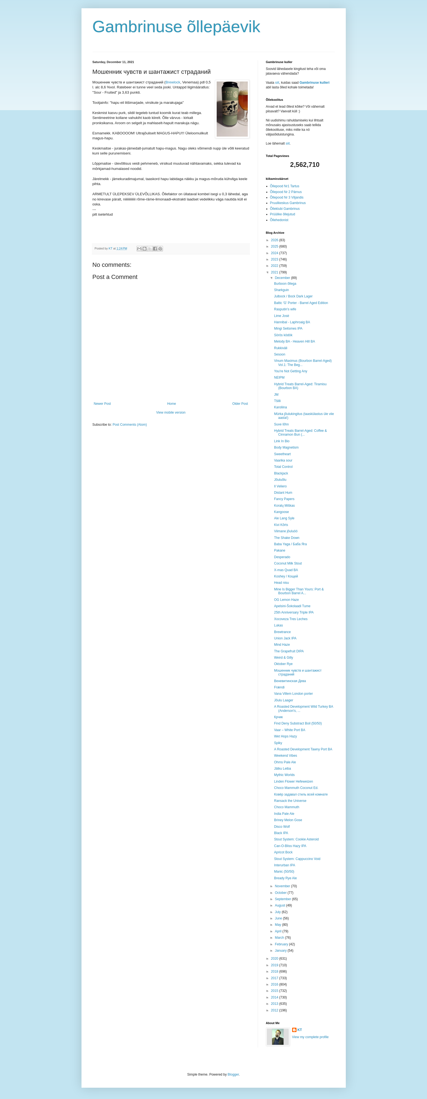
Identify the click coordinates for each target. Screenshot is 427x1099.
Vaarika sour (283, 460)
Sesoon (279, 354)
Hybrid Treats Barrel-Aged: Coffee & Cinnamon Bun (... (300, 432)
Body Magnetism (286, 447)
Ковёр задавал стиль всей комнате (301, 794)
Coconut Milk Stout (288, 563)
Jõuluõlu (280, 480)
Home (171, 404)
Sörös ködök (283, 335)
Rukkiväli (280, 348)
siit (277, 83)
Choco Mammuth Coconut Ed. (296, 788)
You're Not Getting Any (290, 371)
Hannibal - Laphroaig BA (292, 322)
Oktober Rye (283, 664)
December (283, 278)
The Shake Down (286, 538)
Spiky (278, 743)
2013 (275, 1004)
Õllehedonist (279, 220)
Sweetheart (282, 454)
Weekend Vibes (285, 756)
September (283, 899)
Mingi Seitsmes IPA (288, 328)
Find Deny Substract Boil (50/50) (298, 723)
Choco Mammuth (286, 807)
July (278, 912)
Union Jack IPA (285, 638)
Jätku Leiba (282, 768)
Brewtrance (282, 632)
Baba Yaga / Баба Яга (290, 544)
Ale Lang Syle (284, 518)
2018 (275, 971)
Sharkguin (281, 290)
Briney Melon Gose (288, 820)
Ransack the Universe (290, 801)
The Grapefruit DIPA (289, 651)
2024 (275, 253)
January (281, 951)
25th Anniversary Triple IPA (294, 612)
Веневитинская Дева (290, 681)
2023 (275, 259)
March (280, 938)
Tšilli (277, 401)
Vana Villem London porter (293, 694)
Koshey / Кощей (286, 576)
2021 (275, 272)
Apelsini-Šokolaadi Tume (292, 606)
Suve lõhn (281, 424)
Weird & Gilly (283, 658)
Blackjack (281, 473)
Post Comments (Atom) (130, 425)
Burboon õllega (285, 284)
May (278, 925)
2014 (275, 997)
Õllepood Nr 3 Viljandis (287, 197)
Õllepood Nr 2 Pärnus (286, 192)
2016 (275, 984)
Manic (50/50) (284, 871)
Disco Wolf (282, 827)
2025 (275, 246)
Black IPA (281, 833)
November (283, 886)
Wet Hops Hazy (285, 736)
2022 (275, 266)
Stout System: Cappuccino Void (297, 859)
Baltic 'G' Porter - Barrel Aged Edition (301, 303)
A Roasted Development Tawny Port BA (303, 749)
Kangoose (281, 512)
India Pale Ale (284, 814)
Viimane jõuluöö (285, 531)
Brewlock (172, 82)
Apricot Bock (283, 852)
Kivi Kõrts (281, 525)
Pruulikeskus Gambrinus (288, 203)
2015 (275, 991)
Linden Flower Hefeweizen (293, 781)
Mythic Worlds (284, 775)
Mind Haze (282, 645)
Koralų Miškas (284, 506)
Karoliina (280, 407)
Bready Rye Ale (285, 878)
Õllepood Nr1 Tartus (285, 186)
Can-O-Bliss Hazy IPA (290, 846)
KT (300, 1030)
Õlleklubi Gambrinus (285, 209)
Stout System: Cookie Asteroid (296, 839)
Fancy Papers (284, 499)
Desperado (282, 557)
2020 (275, 958)
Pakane (279, 550)
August (280, 905)
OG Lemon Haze (286, 600)
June (279, 918)
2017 (275, 978)
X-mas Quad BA (286, 570)
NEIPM (279, 377)
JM (276, 395)
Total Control (283, 467)
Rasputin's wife (285, 309)
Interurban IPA (284, 865)
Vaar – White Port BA (289, 730)
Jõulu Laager (283, 700)
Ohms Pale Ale (285, 762)
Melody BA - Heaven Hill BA (294, 341)
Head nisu (281, 583)
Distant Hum (283, 493)
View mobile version (171, 412)
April (278, 931)
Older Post (240, 404)
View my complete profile (310, 1037)
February (282, 944)
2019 (275, 965)
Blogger (233, 1074)
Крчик (278, 717)
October (281, 893)
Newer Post (102, 404)
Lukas (278, 625)
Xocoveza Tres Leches (290, 619)
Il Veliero (280, 486)
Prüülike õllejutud (282, 214)
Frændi (279, 687)
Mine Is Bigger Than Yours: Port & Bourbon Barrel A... (299, 591)
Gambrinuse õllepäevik (176, 26)
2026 (275, 240)
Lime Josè (281, 316)
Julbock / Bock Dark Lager (293, 296)
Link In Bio (281, 441)
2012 (275, 1010)
